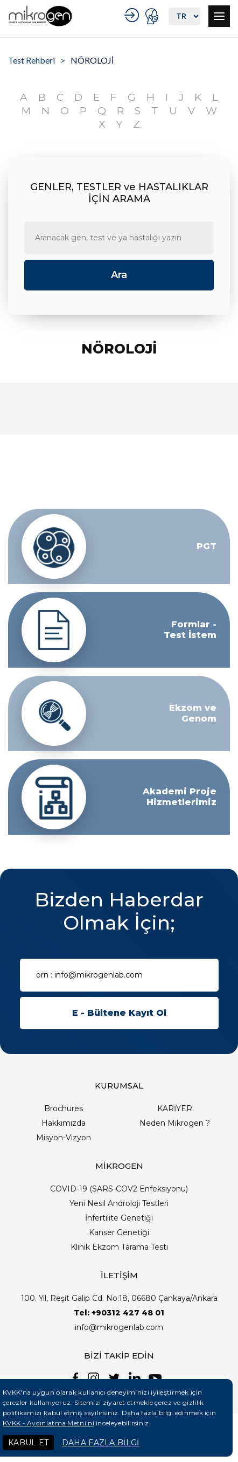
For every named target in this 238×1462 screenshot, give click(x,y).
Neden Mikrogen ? (174, 1123)
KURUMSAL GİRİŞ (133, 15)
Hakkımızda (63, 1123)
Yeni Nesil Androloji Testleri (119, 1203)
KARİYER (174, 1108)
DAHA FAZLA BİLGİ (100, 1442)
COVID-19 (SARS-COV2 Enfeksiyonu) (119, 1189)
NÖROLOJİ (92, 60)
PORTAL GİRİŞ (153, 16)
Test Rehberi (31, 60)
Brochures (63, 1108)
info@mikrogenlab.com (119, 1327)
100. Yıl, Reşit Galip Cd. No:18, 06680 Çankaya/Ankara (119, 1298)
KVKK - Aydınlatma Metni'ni (48, 1423)
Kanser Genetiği (119, 1232)
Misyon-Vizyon (63, 1137)
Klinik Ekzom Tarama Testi (119, 1247)
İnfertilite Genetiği (119, 1218)
